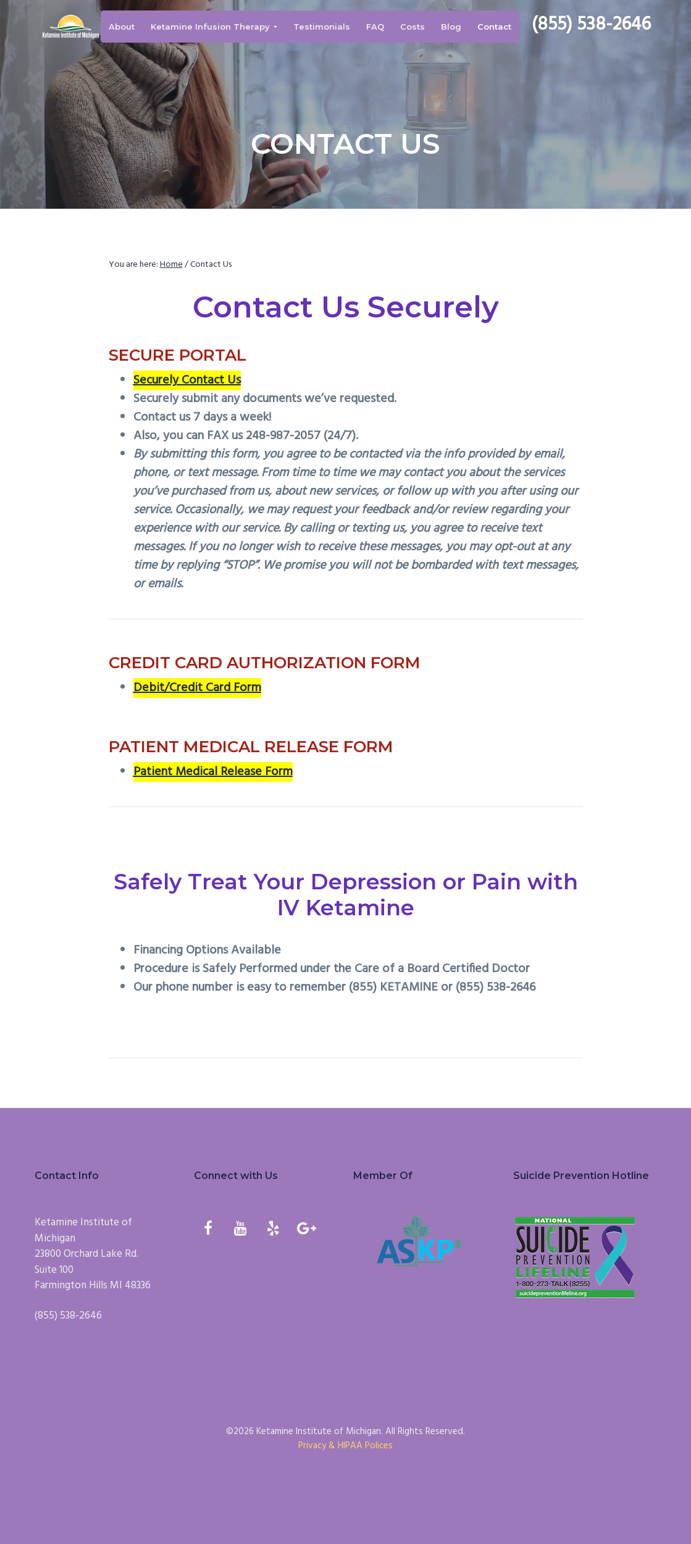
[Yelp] (273, 1230)
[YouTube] (240, 1230)
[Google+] (306, 1230)
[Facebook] (208, 1230)
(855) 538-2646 (596, 26)
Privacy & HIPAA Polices (345, 1445)
